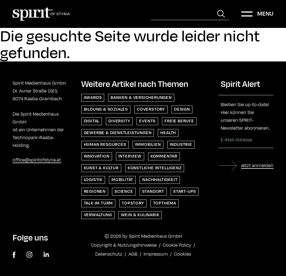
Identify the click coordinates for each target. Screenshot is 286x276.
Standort (153, 191)
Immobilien (148, 144)
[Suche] (182, 14)
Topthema (164, 203)
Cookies (182, 254)
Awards (93, 98)
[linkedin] (46, 255)
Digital (92, 121)
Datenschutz (108, 254)
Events (147, 121)
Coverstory (151, 109)
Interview (130, 156)
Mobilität (122, 180)
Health (168, 133)
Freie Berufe (179, 121)
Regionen (95, 191)
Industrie (181, 144)
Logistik (93, 180)
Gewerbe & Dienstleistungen (118, 133)
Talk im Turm (98, 203)
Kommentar (164, 156)
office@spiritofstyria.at (37, 160)
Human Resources (105, 144)
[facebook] (14, 255)
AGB (132, 254)
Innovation (96, 156)
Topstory (133, 203)
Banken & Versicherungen (141, 98)
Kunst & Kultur (101, 168)
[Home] (41, 14)
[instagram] (29, 255)
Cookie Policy (177, 245)
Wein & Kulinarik (140, 215)
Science (124, 191)
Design (182, 109)
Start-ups (184, 191)
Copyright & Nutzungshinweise (124, 245)
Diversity (119, 121)
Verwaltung (98, 215)
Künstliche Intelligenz (155, 168)
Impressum (156, 254)
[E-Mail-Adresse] (246, 140)
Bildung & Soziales (106, 109)
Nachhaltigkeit (159, 180)
